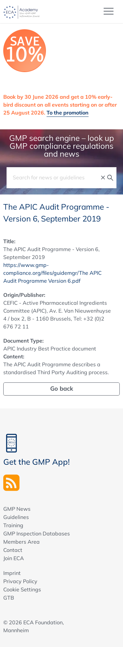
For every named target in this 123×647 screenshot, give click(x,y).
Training (13, 525)
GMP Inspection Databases (36, 533)
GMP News (17, 508)
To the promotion (68, 112)
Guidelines (16, 517)
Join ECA (13, 558)
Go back (61, 388)
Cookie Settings (22, 589)
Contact (12, 550)
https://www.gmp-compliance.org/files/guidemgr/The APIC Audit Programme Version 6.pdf (52, 273)
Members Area (21, 541)
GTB (8, 597)
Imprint (12, 573)
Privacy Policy (20, 581)
